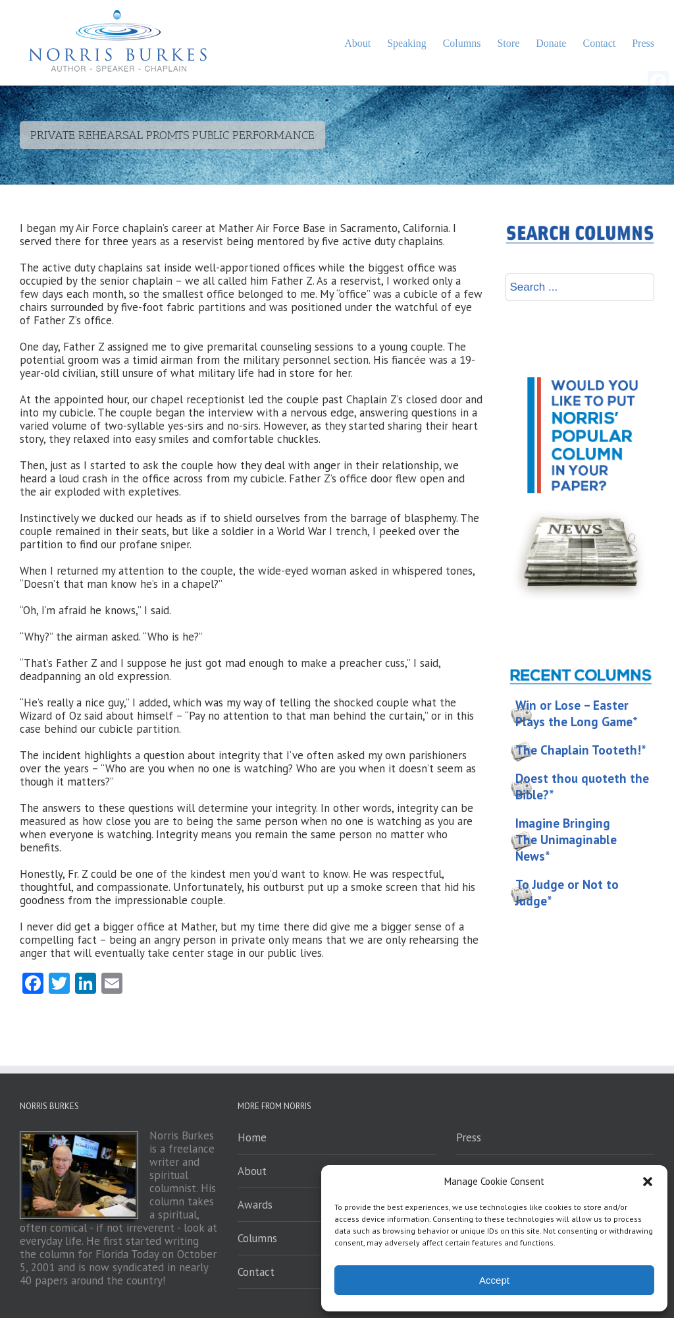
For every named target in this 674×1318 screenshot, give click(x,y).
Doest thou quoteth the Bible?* (582, 786)
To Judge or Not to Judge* (567, 892)
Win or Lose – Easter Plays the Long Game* (576, 713)
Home (252, 1137)
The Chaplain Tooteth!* (580, 750)
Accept (494, 1280)
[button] (647, 1181)
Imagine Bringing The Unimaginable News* (566, 839)
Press (468, 1137)
